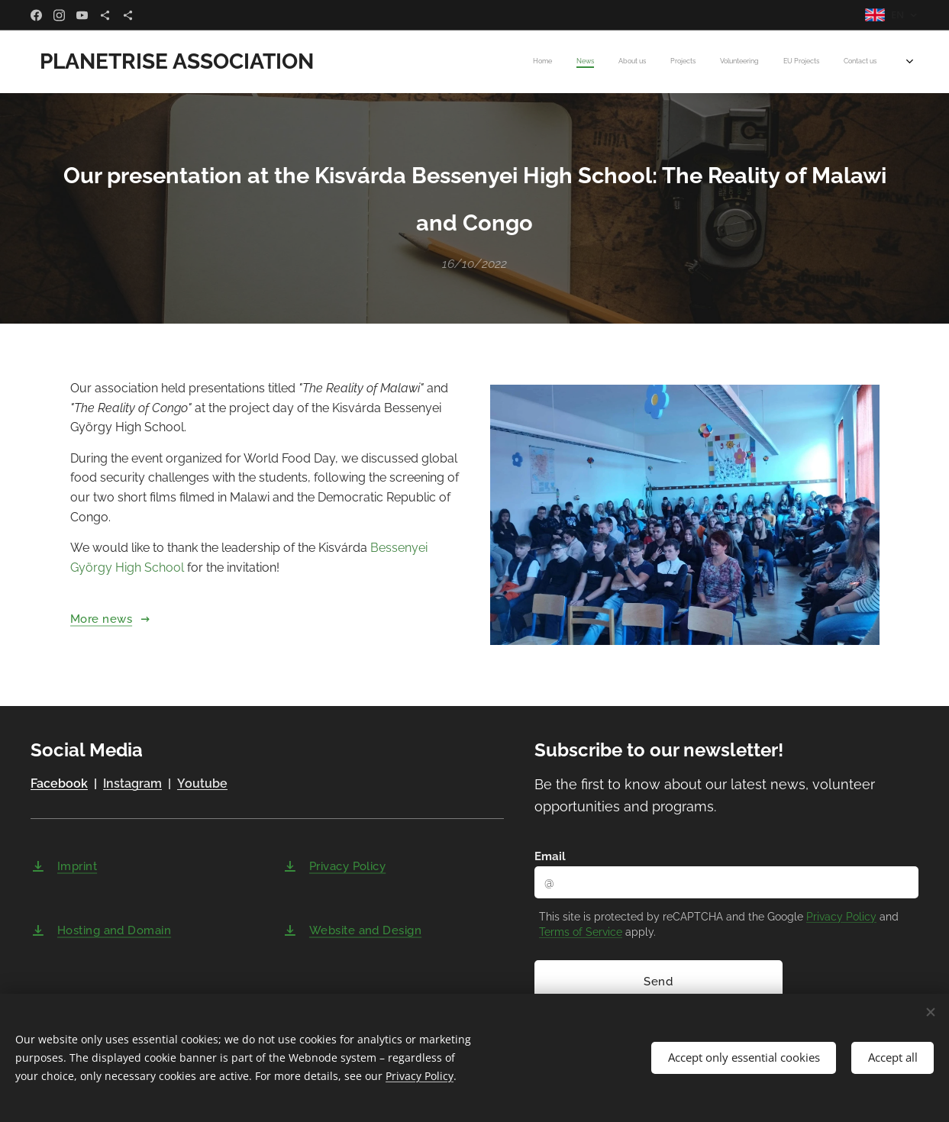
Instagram (132, 784)
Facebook (59, 784)
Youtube (202, 784)
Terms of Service (580, 932)
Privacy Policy (841, 917)
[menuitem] (727, 62)
